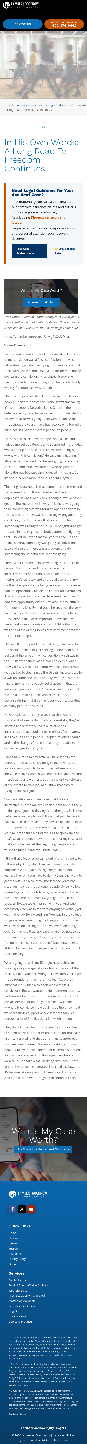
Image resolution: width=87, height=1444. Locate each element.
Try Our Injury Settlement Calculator (43, 1149)
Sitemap (14, 1264)
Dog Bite (14, 1311)
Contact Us (23, 24)
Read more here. (17, 1413)
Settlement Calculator (41, 302)
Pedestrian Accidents (22, 1306)
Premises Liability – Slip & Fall (27, 1295)
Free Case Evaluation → (25, 251)
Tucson (13, 1248)
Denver (13, 1243)
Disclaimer (15, 1254)
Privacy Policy (17, 1259)
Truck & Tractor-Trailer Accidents (29, 1285)
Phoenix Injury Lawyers (25, 105)
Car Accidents (17, 1280)
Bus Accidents (17, 1316)
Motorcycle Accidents (22, 1301)
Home (12, 1233)
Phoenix (14, 1238)
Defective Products (20, 1321)
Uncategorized (52, 105)
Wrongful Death (19, 1290)
